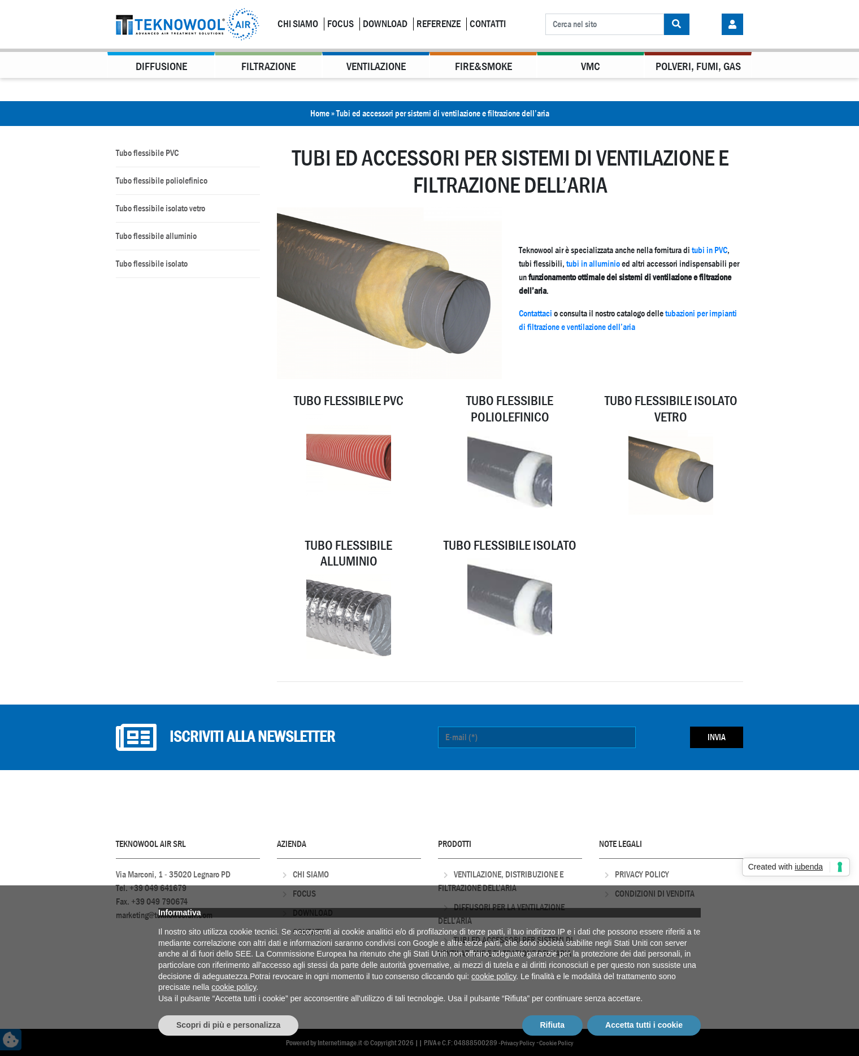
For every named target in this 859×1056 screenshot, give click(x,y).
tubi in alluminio (593, 264)
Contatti (488, 24)
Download (385, 24)
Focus (340, 24)
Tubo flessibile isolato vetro (160, 208)
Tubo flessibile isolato (152, 264)
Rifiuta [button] (552, 1024)
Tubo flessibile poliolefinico (161, 180)
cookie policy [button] (493, 976)
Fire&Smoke (483, 66)
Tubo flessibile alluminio (156, 236)
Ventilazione (376, 66)
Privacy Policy (642, 874)
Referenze (439, 24)
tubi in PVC (709, 250)
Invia (717, 737)
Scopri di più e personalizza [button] (228, 1024)
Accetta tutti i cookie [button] (644, 1024)
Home (319, 113)
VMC (590, 66)
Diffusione (161, 66)
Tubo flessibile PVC (147, 153)
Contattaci (535, 313)
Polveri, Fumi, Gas (698, 66)
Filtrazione (268, 66)
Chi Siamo (297, 24)
